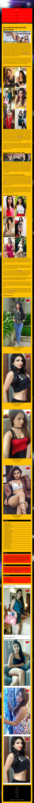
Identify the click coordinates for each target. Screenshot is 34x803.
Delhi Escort (20, 270)
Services (17, 12)
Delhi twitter (18, 571)
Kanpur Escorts (7, 533)
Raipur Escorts (7, 546)
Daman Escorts (7, 524)
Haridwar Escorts (8, 530)
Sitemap (22, 799)
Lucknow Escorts (8, 535)
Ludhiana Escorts (8, 537)
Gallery (17, 15)
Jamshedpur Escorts (8, 531)
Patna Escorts (7, 544)
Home (17, 9)
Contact (17, 21)
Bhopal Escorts (7, 522)
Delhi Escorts (25, 53)
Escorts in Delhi (20, 136)
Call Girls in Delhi (12, 290)
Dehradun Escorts (8, 526)
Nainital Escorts (7, 542)
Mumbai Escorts (7, 539)
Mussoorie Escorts (8, 541)
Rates (17, 18)
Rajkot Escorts (7, 548)
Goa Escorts (6, 528)
